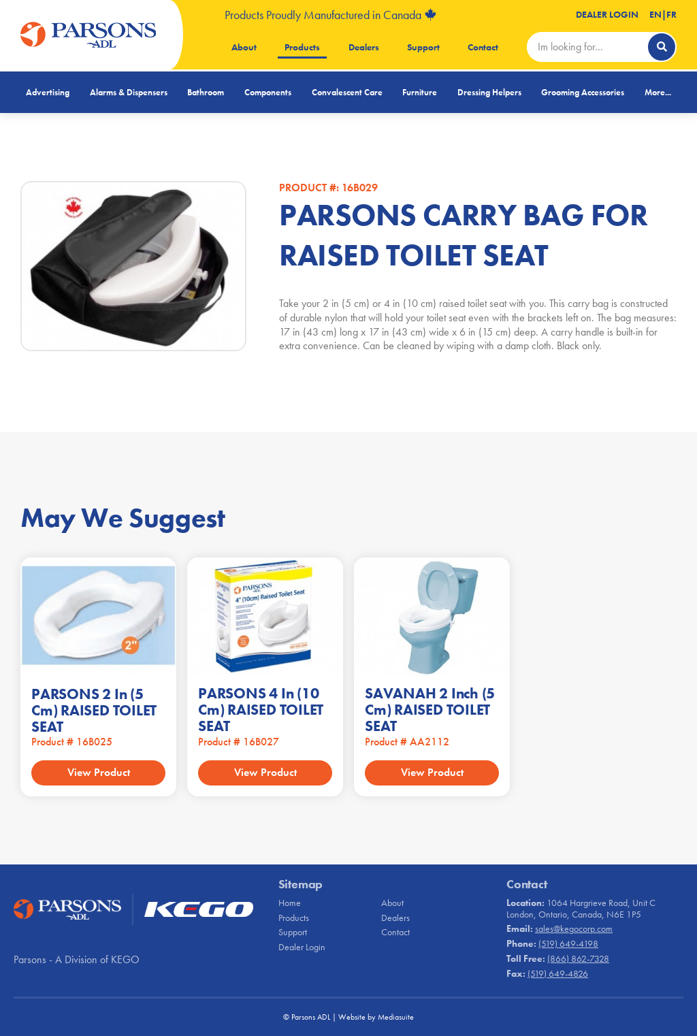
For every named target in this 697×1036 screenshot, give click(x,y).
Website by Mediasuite (376, 1016)
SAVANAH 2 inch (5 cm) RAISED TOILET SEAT (430, 709)
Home (289, 902)
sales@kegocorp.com (574, 928)
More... (658, 92)
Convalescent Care (347, 92)
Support (423, 47)
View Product (98, 772)
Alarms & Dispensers (128, 92)
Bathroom (205, 92)
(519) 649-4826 (558, 973)
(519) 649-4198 (568, 943)
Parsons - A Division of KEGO (77, 959)
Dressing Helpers (489, 92)
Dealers (363, 47)
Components (267, 92)
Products (302, 47)
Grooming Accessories (582, 92)
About (244, 47)
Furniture (419, 92)
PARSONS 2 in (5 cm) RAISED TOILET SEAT (94, 710)
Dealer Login (607, 14)
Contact (483, 47)
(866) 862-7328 (578, 958)
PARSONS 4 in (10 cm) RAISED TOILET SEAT (260, 709)
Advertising (47, 92)
